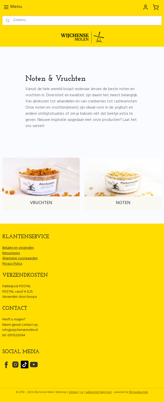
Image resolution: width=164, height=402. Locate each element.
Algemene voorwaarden (20, 259)
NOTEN (123, 203)
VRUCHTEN (41, 203)
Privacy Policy (12, 264)
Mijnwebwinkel (138, 392)
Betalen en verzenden (18, 248)
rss (81, 392)
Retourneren (11, 254)
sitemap (73, 392)
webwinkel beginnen (99, 392)
